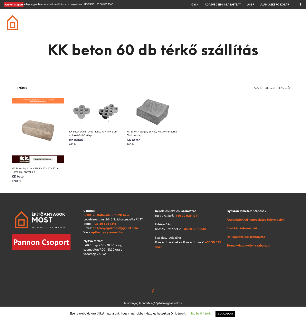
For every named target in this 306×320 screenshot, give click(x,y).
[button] (284, 22)
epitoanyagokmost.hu (107, 232)
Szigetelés (157, 22)
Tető (136, 22)
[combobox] (271, 88)
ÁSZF (250, 5)
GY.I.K (194, 5)
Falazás (97, 22)
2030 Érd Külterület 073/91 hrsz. (106, 215)
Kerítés (209, 22)
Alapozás (74, 22)
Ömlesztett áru (236, 22)
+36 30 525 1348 (105, 223)
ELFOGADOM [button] (225, 313)
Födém (118, 22)
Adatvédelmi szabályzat (223, 5)
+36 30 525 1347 (187, 215)
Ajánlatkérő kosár (274, 5)
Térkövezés (184, 22)
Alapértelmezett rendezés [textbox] (272, 88)
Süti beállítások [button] (200, 313)
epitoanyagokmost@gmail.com (115, 228)
